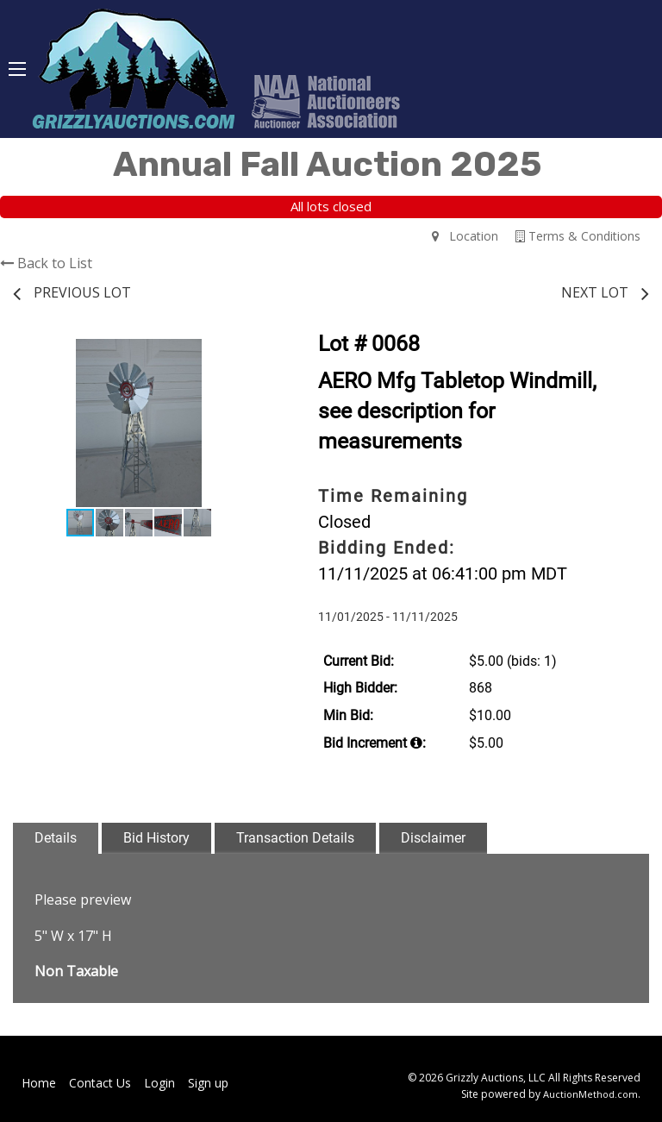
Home (39, 1083)
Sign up (208, 1083)
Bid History (156, 838)
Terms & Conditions (577, 236)
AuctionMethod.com (590, 1094)
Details (55, 838)
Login (159, 1083)
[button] (249, 354)
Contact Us (100, 1083)
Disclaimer (433, 838)
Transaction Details (295, 838)
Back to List (46, 263)
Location (465, 236)
